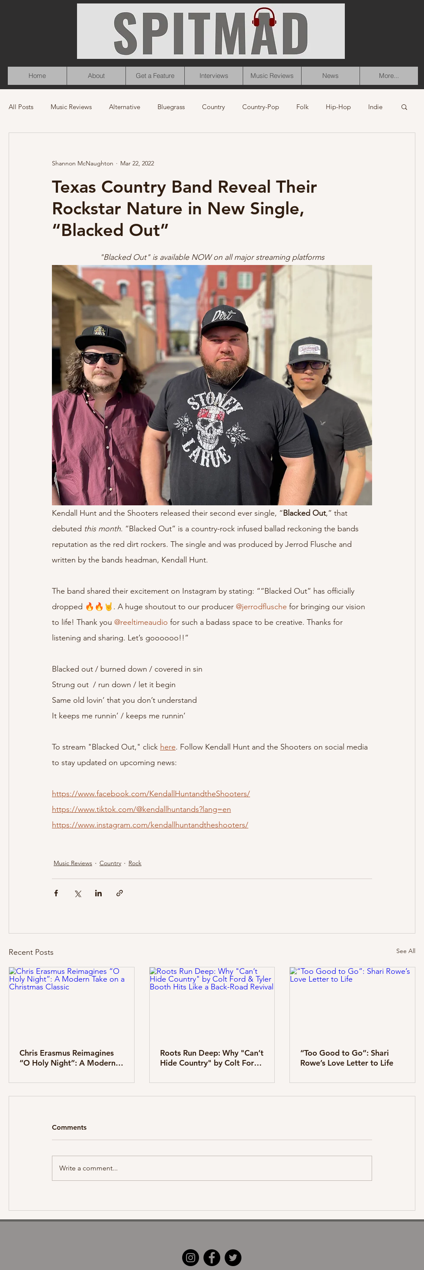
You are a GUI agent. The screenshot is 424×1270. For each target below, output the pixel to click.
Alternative (124, 107)
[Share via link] (120, 893)
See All (405, 951)
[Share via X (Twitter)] (77, 893)
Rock (134, 863)
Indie (375, 107)
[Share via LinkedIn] (98, 893)
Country (213, 107)
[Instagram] (190, 1257)
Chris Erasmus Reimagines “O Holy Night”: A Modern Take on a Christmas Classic (69, 1058)
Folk (302, 107)
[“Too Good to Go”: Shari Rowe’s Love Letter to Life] (352, 1002)
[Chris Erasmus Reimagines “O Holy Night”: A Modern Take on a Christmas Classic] (71, 1002)
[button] (404, 106)
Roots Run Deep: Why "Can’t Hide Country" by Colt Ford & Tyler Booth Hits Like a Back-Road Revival (211, 1058)
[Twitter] (233, 1257)
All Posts (21, 107)
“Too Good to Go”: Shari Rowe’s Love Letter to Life (346, 1058)
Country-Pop (260, 107)
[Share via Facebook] (56, 893)
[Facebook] (211, 1257)
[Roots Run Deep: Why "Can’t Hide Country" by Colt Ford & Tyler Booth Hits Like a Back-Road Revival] (212, 1002)
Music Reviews (71, 107)
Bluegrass (171, 107)
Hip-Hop (338, 107)
